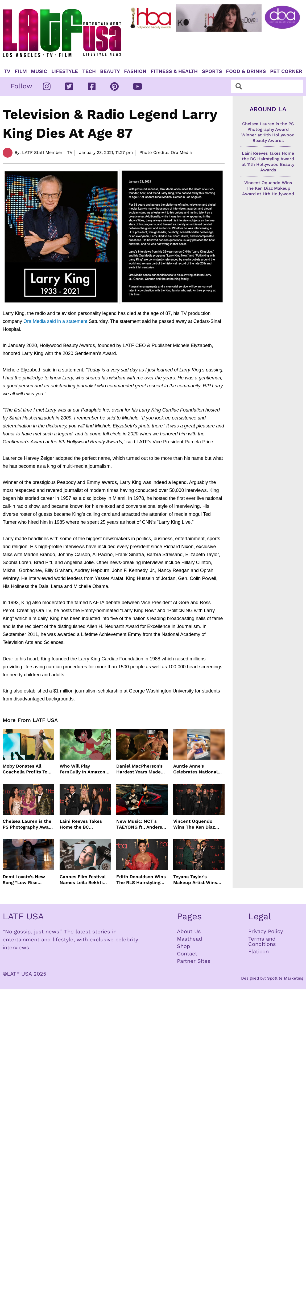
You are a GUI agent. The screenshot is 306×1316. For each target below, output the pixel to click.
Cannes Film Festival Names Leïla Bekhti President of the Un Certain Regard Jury (83, 879)
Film (21, 71)
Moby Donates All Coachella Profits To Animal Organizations (26, 769)
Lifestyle (64, 71)
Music (39, 71)
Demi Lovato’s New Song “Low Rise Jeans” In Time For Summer (24, 879)
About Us (189, 931)
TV (7, 71)
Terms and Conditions (262, 941)
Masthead (189, 939)
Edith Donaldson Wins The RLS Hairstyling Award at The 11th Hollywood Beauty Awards (141, 879)
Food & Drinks (246, 71)
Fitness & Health (174, 71)
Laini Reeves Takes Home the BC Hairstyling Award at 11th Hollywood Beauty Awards (85, 824)
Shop (183, 946)
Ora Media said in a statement (55, 321)
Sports (212, 71)
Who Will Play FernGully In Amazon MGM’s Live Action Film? (82, 769)
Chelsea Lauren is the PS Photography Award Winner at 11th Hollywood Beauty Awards (28, 824)
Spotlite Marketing (285, 978)
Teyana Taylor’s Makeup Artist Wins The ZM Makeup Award (199, 879)
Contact (187, 953)
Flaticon (258, 951)
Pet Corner (286, 71)
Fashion (135, 71)
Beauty (110, 71)
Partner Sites (193, 961)
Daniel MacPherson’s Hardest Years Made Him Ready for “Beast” (141, 769)
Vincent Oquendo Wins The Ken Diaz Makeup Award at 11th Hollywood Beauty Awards (197, 824)
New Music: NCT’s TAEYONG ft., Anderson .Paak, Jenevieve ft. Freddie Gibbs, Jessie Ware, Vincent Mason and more (142, 824)
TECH (89, 71)
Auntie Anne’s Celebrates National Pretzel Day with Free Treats (197, 769)
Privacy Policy (265, 931)
